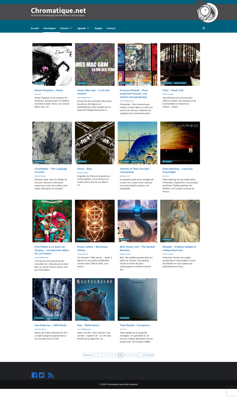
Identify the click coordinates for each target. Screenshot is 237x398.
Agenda (84, 28)
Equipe (98, 28)
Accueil (35, 28)
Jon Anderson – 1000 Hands (51, 325)
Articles (66, 28)
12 (131, 355)
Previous (87, 355)
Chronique (39, 83)
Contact (111, 28)
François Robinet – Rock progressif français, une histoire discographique (134, 93)
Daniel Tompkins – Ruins (49, 90)
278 (145, 355)
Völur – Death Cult (172, 90)
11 (125, 355)
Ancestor (38, 94)
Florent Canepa (167, 94)
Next (151, 355)
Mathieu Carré (125, 176)
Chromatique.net (58, 10)
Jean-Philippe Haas (84, 97)
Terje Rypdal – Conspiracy (135, 325)
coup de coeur (180, 83)
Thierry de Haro (82, 254)
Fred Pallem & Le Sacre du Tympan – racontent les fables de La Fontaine (52, 250)
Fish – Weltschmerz (88, 325)
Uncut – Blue (84, 168)
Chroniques (49, 28)
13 (136, 355)
